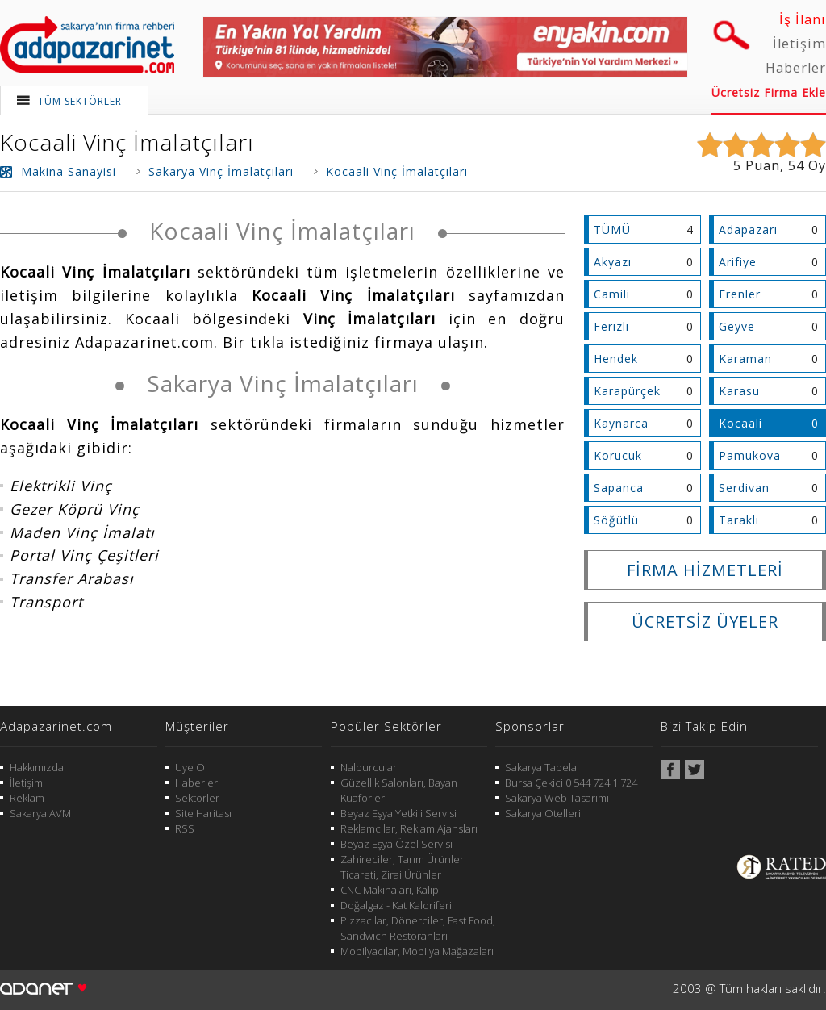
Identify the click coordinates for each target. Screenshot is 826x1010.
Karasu (739, 391)
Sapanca (619, 487)
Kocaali (740, 423)
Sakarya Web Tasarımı (557, 798)
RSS (184, 828)
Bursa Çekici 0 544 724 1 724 (571, 782)
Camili (612, 294)
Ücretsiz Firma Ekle (768, 92)
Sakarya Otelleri (543, 813)
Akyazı (613, 261)
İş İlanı (802, 19)
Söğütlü (616, 520)
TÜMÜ (612, 229)
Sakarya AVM (40, 813)
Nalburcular (368, 767)
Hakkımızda (37, 767)
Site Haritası (203, 813)
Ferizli (611, 326)
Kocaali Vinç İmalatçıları (127, 142)
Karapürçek (627, 391)
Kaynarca (621, 423)
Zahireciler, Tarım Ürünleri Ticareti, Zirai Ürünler (403, 867)
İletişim (799, 43)
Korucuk (618, 455)
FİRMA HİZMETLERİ (705, 570)
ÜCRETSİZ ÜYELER (705, 621)
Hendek (616, 358)
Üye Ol (191, 767)
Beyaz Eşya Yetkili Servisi (398, 813)
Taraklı (739, 520)
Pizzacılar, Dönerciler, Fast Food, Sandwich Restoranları (417, 928)
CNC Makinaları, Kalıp (389, 890)
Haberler (796, 68)
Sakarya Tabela (541, 767)
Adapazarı (748, 229)
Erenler (740, 294)
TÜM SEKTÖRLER (80, 101)
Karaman (745, 358)
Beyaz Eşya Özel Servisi (396, 844)
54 (796, 165)
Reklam (27, 798)
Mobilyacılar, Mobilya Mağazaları (417, 951)
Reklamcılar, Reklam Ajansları (409, 828)
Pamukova (750, 455)
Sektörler (197, 798)
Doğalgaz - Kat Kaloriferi (396, 905)
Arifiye (738, 261)
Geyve (737, 326)
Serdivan (744, 487)
